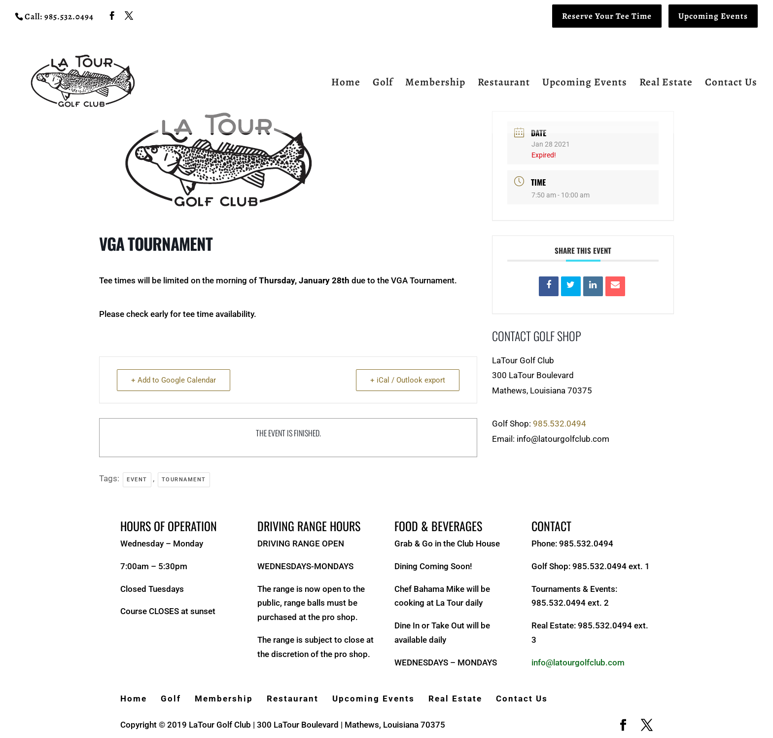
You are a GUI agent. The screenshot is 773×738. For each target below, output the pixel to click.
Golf (383, 83)
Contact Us (731, 83)
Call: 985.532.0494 (59, 16)
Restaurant (504, 83)
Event (137, 479)
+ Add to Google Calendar (173, 380)
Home (345, 83)
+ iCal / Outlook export (407, 380)
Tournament (184, 479)
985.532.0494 (559, 423)
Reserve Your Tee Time (607, 16)
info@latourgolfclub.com (578, 662)
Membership (435, 83)
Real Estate (666, 83)
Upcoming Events (713, 16)
